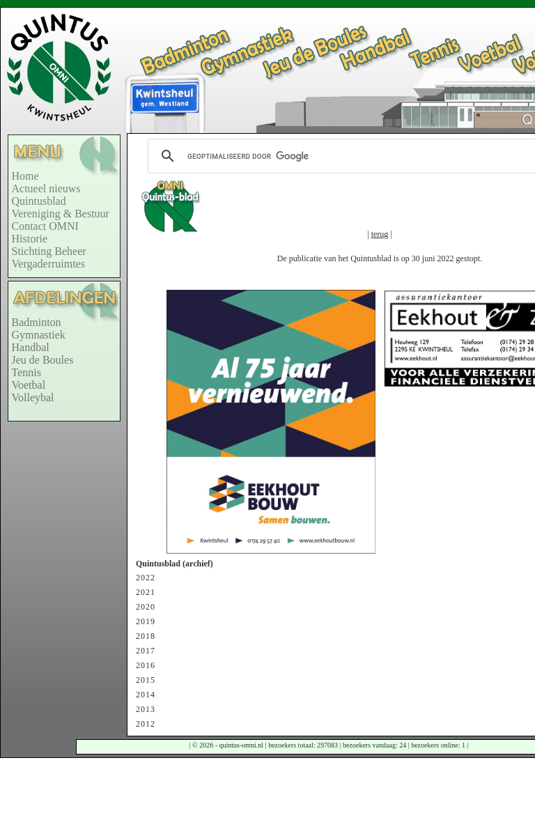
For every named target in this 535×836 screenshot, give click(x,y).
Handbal (30, 347)
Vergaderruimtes (48, 264)
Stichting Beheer (49, 251)
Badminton (36, 322)
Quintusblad (39, 201)
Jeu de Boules (43, 360)
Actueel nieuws (46, 188)
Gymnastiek (38, 335)
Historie (30, 239)
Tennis (26, 372)
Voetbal (29, 385)
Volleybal (33, 397)
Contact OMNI (45, 226)
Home (25, 176)
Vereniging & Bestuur (60, 213)
